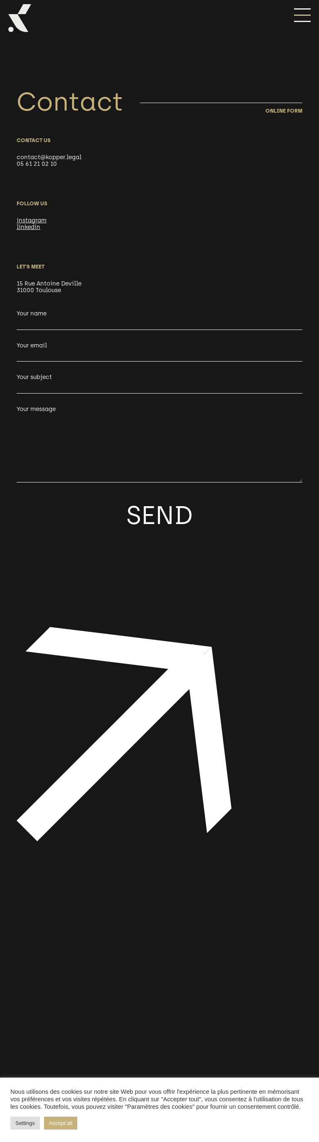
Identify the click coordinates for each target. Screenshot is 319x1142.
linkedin (28, 227)
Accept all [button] (60, 1123)
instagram (32, 220)
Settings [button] (25, 1123)
